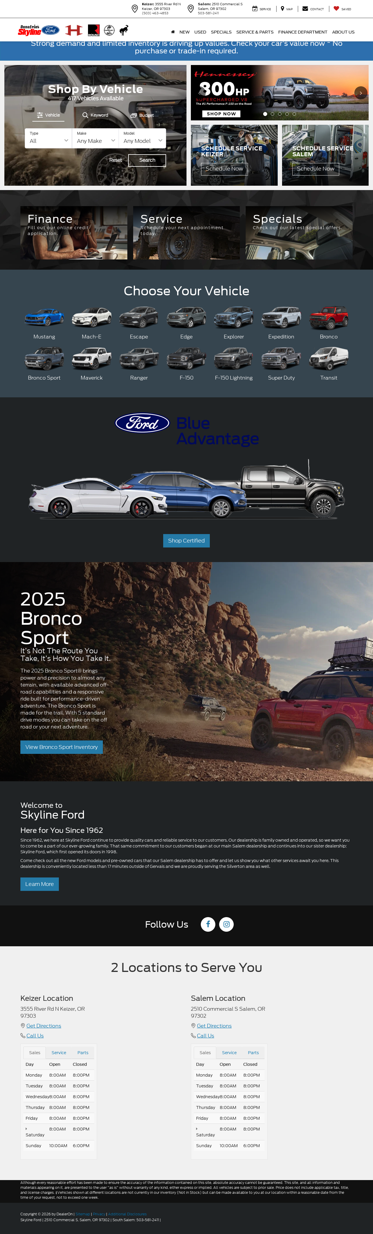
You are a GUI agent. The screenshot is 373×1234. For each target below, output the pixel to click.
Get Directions (44, 1025)
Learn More (39, 884)
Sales (34, 1053)
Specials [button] (221, 32)
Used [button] (200, 32)
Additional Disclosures (127, 1214)
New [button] (185, 32)
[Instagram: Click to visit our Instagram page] (226, 925)
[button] (265, 114)
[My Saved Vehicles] (342, 9)
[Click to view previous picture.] (199, 93)
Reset (115, 160)
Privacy (99, 1214)
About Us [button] (343, 32)
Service (59, 1053)
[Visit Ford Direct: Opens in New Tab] (163, 1219)
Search (147, 160)
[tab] (48, 115)
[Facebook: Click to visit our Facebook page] (208, 925)
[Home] (173, 32)
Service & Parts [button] (255, 32)
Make (81, 133)
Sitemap (82, 1214)
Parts (83, 1053)
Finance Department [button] (303, 32)
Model (129, 133)
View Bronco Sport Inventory (61, 747)
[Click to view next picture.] (361, 93)
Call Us (35, 1035)
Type (34, 133)
